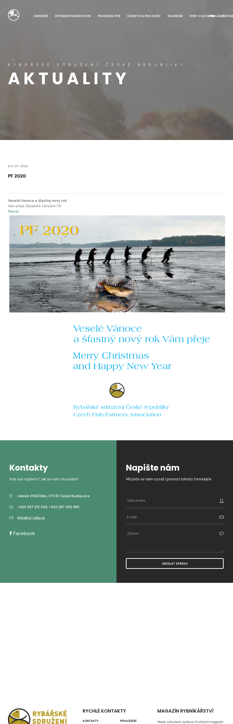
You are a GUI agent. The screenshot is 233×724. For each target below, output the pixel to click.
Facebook (23, 533)
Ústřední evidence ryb (73, 16)
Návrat (13, 211)
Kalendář (175, 16)
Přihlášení (128, 721)
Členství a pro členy (144, 16)
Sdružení (41, 16)
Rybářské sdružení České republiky (13, 15)
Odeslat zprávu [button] (175, 564)
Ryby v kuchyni (202, 16)
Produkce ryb (109, 16)
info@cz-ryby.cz (31, 517)
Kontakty (91, 721)
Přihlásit (216, 16)
